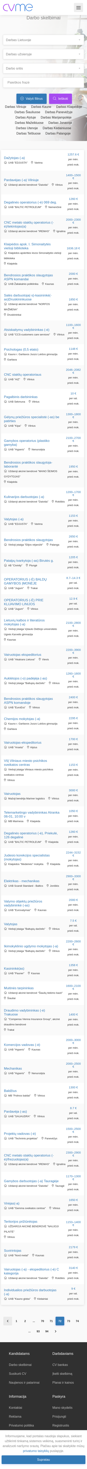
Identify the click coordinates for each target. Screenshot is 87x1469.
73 (68, 1321)
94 (46, 1331)
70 (42, 1321)
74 (77, 1321)
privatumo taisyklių (36, 1451)
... (34, 1321)
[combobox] (43, 40)
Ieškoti (60, 99)
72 (59, 1321)
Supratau (43, 1459)
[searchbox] (45, 38)
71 (51, 1321)
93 (38, 1331)
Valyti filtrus (31, 99)
